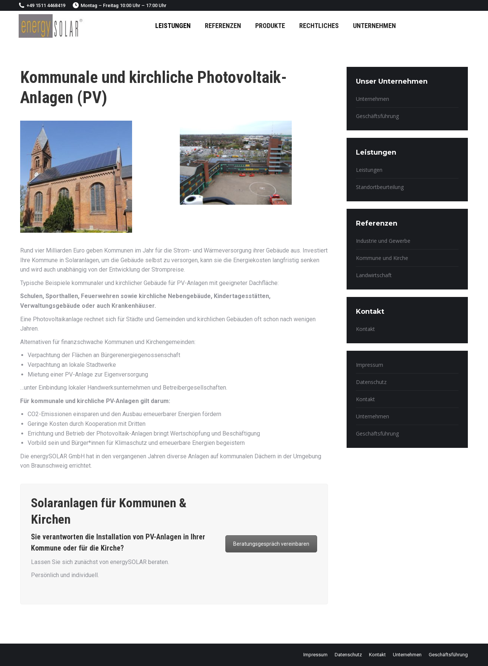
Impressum (369, 364)
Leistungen (369, 169)
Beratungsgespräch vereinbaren (271, 544)
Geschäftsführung (377, 116)
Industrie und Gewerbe (383, 240)
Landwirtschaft (374, 275)
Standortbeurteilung (380, 186)
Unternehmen (372, 98)
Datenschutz (371, 381)
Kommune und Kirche (382, 257)
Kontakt (365, 328)
